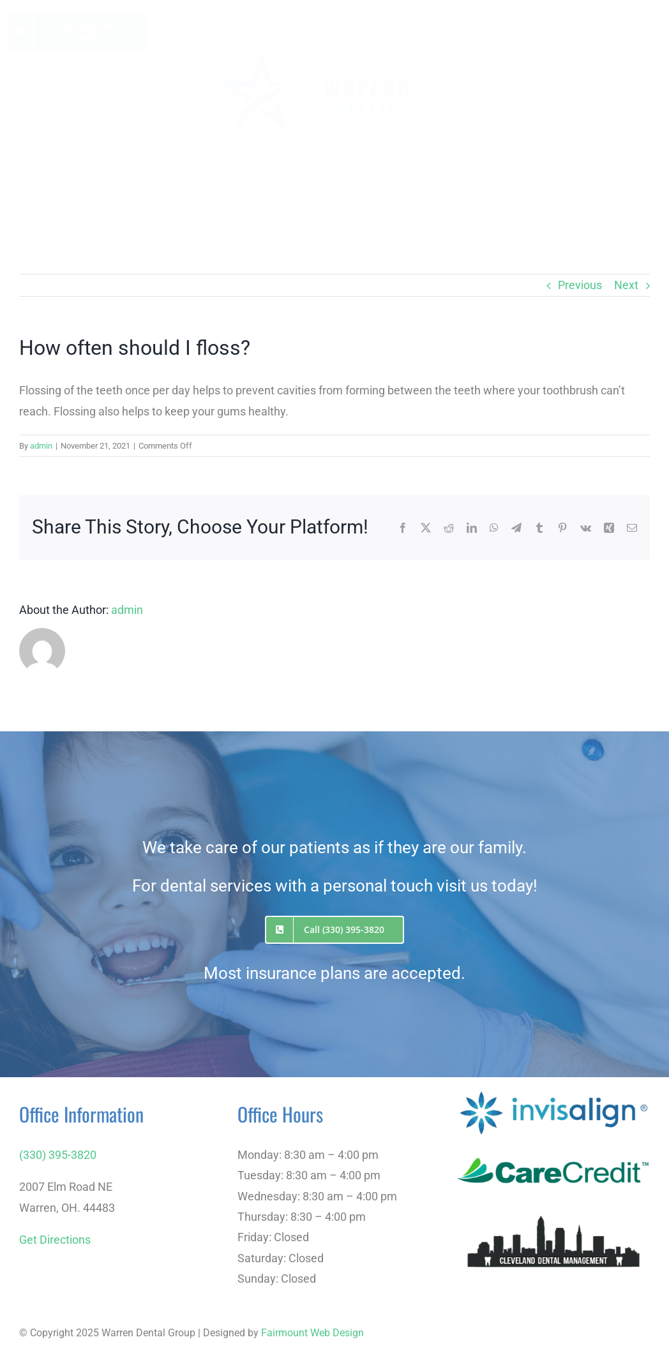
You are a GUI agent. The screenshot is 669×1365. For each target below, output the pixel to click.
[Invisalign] (553, 1092)
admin (41, 446)
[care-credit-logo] (553, 1144)
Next (626, 285)
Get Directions (55, 1239)
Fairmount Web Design (312, 1333)
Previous (580, 285)
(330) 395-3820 (57, 1154)
